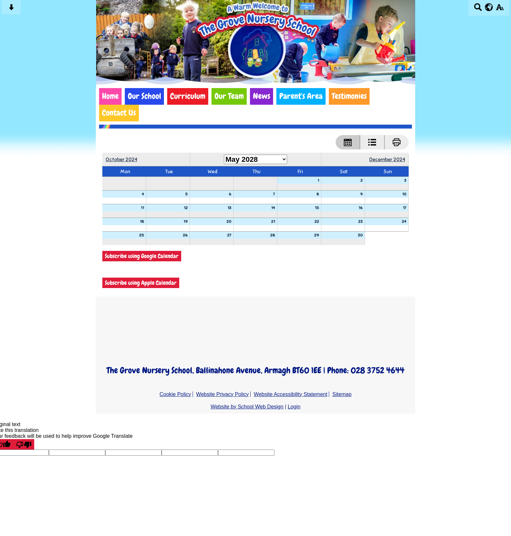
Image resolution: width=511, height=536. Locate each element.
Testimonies (349, 96)
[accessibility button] (499, 9)
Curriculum (187, 96)
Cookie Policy (175, 394)
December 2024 (387, 159)
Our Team (229, 96)
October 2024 (121, 159)
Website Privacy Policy (222, 394)
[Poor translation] (23, 444)
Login (294, 406)
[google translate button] (489, 7)
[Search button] (478, 9)
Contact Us (119, 113)
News (261, 96)
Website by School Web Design (247, 406)
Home (110, 96)
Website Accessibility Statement (291, 394)
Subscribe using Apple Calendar (141, 283)
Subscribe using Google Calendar (142, 256)
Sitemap (342, 394)
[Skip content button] (11, 9)
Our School (144, 96)
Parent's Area (301, 96)
